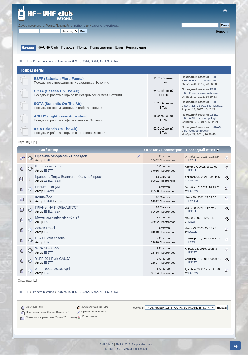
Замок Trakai (45, 228)
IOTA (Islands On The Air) (56, 129)
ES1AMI (49, 201)
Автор (53, 150)
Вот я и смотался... (50, 166)
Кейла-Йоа (43, 197)
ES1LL (214, 76)
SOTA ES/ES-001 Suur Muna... (203, 105)
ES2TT (48, 170)
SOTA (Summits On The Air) (58, 103)
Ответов (151, 150)
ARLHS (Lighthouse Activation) (61, 116)
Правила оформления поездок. (61, 156)
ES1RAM (215, 127)
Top (235, 345)
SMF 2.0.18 (106, 344)
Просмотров (171, 150)
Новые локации (47, 187)
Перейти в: (138, 307)
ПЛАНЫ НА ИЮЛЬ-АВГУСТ (56, 207)
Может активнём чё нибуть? (57, 217)
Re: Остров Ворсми (196, 130)
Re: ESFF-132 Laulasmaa (200, 80)
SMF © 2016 (123, 344)
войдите (79, 25)
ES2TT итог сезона (50, 238)
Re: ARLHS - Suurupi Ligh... (201, 118)
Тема (41, 150)
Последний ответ (202, 150)
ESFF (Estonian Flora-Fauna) (59, 78)
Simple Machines (142, 344)
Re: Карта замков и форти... (202, 93)
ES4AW (193, 180)
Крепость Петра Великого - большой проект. (69, 177)
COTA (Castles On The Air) (56, 91)
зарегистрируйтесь (105, 25)
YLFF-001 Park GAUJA (52, 259)
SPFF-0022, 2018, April (52, 269)
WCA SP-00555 (47, 248)
